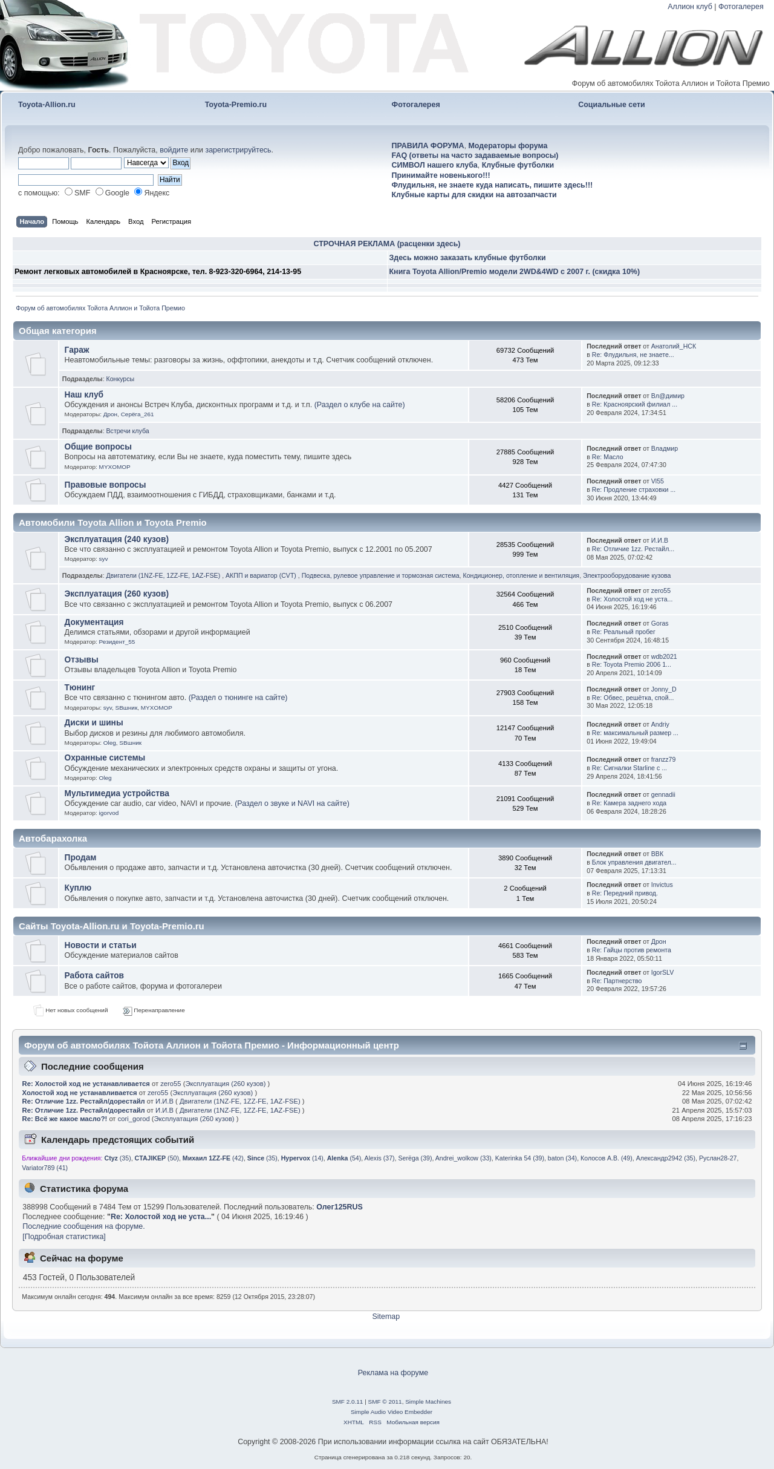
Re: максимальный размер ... (635, 732)
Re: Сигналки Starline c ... (629, 767)
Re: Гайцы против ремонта (631, 950)
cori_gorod (134, 1118)
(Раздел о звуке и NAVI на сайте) (292, 803)
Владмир (664, 448)
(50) (157, 1158)
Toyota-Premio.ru (236, 104)
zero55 (661, 590)
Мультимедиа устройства (117, 793)
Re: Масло (607, 456)
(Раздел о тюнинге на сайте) (238, 697)
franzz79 (663, 759)
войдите (174, 150)
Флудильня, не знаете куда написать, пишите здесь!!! (492, 185)
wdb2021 (664, 656)
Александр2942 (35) (665, 1158)
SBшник (126, 707)
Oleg (109, 742)
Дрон (110, 414)
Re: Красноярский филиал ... (634, 404)
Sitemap (386, 1316)
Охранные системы (105, 757)
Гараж (77, 350)
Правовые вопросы (105, 484)
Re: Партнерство (617, 980)
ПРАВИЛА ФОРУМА (428, 146)
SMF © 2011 (385, 1401)
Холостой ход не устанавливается (79, 1092)
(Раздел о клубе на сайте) (359, 405)
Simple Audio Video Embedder (391, 1411)
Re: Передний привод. (625, 893)
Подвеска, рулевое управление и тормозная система (381, 575)
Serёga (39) (415, 1158)
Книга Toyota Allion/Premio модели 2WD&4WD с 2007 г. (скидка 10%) (514, 271)
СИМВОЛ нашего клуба (435, 165)
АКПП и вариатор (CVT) (262, 575)
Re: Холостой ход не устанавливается (86, 1083)
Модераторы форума (507, 146)
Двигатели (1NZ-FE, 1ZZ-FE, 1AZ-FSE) (164, 575)
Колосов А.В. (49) (606, 1158)
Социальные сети (611, 104)
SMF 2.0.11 (347, 1401)
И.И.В (659, 540)
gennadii (663, 794)
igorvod (109, 813)
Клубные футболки (518, 165)
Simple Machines (428, 1401)
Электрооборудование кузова (627, 575)
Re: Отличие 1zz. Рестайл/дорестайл (83, 1101)
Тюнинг (80, 687)
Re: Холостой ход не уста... (632, 599)
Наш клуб (84, 394)
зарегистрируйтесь (238, 150)
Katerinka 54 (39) (519, 1158)
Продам (81, 857)
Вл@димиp (668, 395)
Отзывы (82, 659)
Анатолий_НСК (673, 346)
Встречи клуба (127, 430)
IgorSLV (662, 972)
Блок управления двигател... (634, 862)
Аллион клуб (690, 6)
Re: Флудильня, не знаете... (633, 354)
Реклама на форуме (393, 1373)
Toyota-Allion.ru (47, 104)
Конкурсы (120, 378)
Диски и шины (94, 722)
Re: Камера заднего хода (629, 802)
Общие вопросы (98, 446)
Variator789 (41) (45, 1167)
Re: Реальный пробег (623, 631)
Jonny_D (664, 689)
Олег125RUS (339, 1207)
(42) (213, 1158)
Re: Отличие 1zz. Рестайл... (633, 548)
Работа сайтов (94, 975)
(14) (302, 1158)
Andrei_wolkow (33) (463, 1158)
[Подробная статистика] (64, 1236)
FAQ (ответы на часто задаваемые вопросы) (475, 155)
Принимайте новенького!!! (441, 175)
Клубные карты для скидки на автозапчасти (474, 195)
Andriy (660, 724)
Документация (94, 622)
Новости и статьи (101, 945)
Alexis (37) (380, 1158)
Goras (660, 623)
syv (103, 558)
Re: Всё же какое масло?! (65, 1118)
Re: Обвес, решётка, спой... (633, 697)
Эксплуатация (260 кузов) (117, 593)
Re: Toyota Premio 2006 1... (631, 664)
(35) (118, 1158)
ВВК (657, 853)
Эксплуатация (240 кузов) (117, 539)
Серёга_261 (137, 414)
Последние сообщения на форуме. (83, 1226)
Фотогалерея (741, 6)
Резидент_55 (117, 641)
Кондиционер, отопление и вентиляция (521, 575)
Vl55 (657, 481)
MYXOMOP (115, 466)
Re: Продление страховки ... (633, 489)
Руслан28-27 (718, 1158)
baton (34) (562, 1158)
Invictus (662, 884)
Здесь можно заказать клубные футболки (467, 258)
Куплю (78, 887)
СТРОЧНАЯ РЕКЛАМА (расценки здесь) (387, 244)
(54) (344, 1158)
